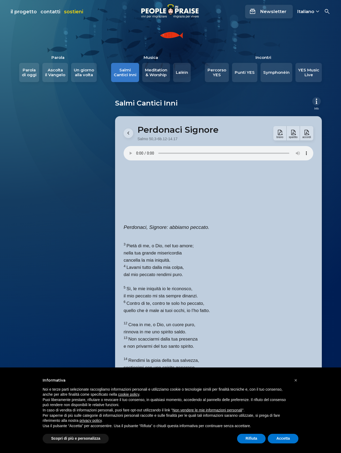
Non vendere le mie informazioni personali (207, 410)
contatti (50, 12)
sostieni (73, 12)
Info (316, 108)
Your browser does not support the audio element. (218, 153)
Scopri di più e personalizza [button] (75, 438)
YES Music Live (308, 72)
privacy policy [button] (91, 420)
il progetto (24, 12)
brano (280, 137)
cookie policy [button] (128, 394)
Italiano (305, 11)
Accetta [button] (283, 438)
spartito (293, 137)
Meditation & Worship (156, 72)
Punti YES (245, 72)
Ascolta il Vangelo (55, 72)
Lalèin (182, 72)
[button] (295, 380)
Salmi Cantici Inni (125, 72)
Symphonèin (276, 72)
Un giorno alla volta (84, 72)
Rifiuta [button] (251, 438)
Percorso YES (217, 72)
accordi (306, 137)
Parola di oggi (29, 72)
